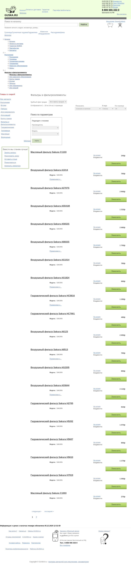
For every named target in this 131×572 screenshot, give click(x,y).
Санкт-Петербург (118, 3)
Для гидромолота (15, 86)
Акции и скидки (38, 537)
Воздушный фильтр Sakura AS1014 (50, 260)
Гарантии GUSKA (45, 10)
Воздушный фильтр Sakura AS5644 (50, 385)
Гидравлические (7, 127)
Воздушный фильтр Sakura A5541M (50, 206)
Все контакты (121, 14)
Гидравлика (32, 32)
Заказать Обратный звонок (69, 531)
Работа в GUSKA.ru (37, 549)
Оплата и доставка (33, 10)
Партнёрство (58, 10)
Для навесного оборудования (20, 77)
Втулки (12, 81)
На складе (96, 155)
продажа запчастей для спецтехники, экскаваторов (68, 562)
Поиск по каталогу (13, 21)
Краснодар (116, 5)
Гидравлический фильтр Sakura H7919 (52, 475)
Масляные (5, 134)
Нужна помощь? (104, 531)
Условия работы (14, 543)
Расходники (55, 32)
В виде (104, 106)
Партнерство (36, 543)
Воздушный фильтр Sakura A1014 (49, 170)
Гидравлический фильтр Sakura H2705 (52, 403)
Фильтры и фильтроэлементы (16, 72)
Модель (34, 131)
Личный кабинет (120, 21)
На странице (119, 106)
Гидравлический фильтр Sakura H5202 (52, 421)
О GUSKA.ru (26, 537)
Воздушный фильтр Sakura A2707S (50, 188)
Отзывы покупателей (13, 537)
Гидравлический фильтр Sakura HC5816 (53, 295)
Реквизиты (26, 543)
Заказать (116, 163)
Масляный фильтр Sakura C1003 (48, 493)
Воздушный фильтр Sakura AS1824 (50, 278)
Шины (62, 32)
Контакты (66, 10)
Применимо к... (56, 179)
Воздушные (5, 137)
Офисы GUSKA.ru (34, 531)
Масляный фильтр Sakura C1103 (48, 152)
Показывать (80, 106)
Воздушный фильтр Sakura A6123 (49, 331)
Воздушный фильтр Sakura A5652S (50, 224)
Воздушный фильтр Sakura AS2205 (50, 367)
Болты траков (14, 79)
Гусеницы (8, 32)
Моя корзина (110, 21)
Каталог (23, 10)
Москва (115, 7)
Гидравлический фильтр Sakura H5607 (52, 439)
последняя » (49, 511)
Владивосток (117, 1)
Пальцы (12, 83)
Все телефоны (65, 545)
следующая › (37, 511)
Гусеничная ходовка (20, 32)
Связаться (22, 531)
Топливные (5, 131)
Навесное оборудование (44, 32)
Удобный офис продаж (39, 102)
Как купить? (13, 531)
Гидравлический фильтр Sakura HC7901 (53, 313)
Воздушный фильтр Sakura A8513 (49, 349)
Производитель (37, 125)
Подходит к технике (40, 121)
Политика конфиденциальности (17, 549)
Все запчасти (5, 99)
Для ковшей (13, 88)
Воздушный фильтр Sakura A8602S (50, 242)
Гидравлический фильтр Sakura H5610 (52, 457)
